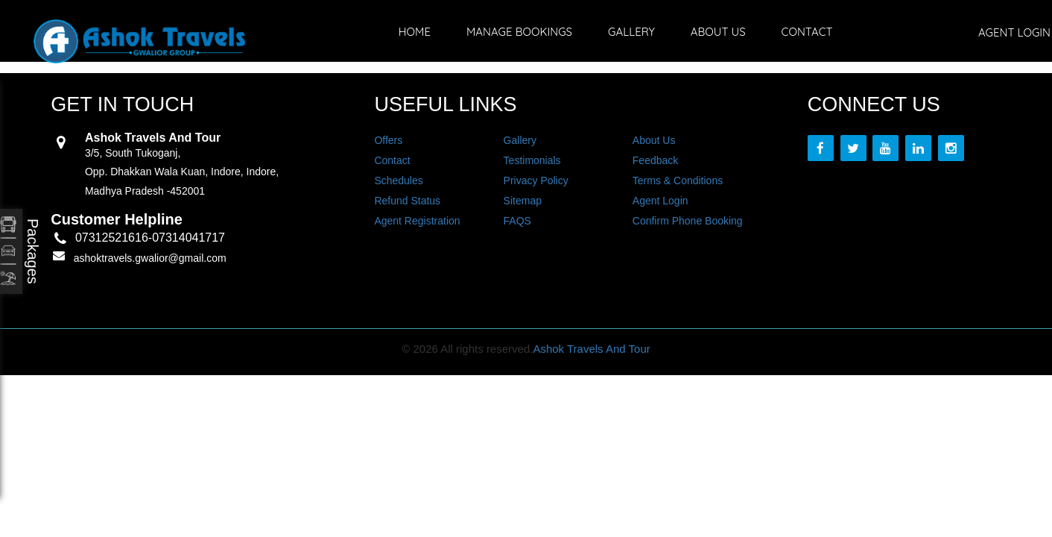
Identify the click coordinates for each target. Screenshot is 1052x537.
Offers (388, 140)
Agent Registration (417, 221)
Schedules (398, 180)
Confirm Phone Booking (688, 221)
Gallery (631, 32)
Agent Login (660, 201)
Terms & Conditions (678, 180)
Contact (807, 32)
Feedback (655, 160)
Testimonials (532, 160)
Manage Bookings (519, 32)
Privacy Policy (536, 180)
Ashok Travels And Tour (591, 348)
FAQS (517, 221)
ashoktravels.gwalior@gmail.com (150, 258)
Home (415, 32)
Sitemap (523, 201)
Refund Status (407, 201)
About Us (718, 32)
